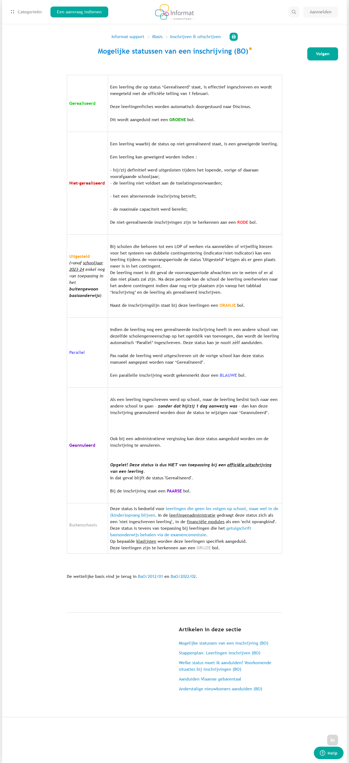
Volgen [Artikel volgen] (322, 53)
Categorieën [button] (26, 11)
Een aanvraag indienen (79, 11)
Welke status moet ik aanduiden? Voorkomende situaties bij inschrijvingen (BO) (225, 666)
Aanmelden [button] (321, 11)
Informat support (128, 36)
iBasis (157, 36)
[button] (293, 12)
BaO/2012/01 (150, 576)
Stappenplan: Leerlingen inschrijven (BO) (219, 652)
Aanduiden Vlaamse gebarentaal (210, 679)
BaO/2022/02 (183, 576)
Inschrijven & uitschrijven (195, 36)
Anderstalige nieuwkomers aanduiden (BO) (220, 688)
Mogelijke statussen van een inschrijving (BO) (223, 643)
